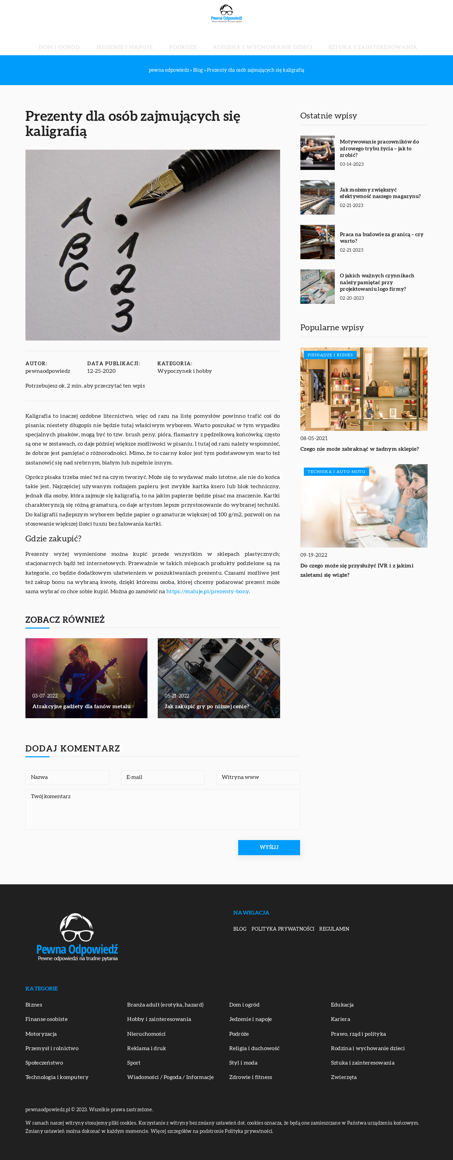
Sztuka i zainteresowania (336, 41)
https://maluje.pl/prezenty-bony (207, 591)
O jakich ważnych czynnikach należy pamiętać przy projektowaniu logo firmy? (377, 282)
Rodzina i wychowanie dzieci (250, 41)
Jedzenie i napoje (148, 41)
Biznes (33, 1005)
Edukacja (342, 1005)
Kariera (340, 1019)
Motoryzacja (41, 1034)
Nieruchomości (146, 1034)
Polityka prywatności (283, 929)
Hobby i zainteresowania (159, 1019)
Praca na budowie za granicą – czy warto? (381, 238)
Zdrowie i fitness (251, 1077)
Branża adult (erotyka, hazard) (165, 1005)
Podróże (190, 41)
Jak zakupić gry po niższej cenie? (207, 706)
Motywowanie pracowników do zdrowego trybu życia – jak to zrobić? (379, 148)
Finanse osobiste (46, 1019)
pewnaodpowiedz (47, 371)
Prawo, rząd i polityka (358, 1034)
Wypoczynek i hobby (184, 371)
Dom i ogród (101, 41)
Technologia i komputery (57, 1077)
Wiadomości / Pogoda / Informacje (170, 1077)
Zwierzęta (344, 1077)
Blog (239, 929)
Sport (134, 1063)
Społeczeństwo (44, 1063)
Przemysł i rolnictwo (51, 1048)
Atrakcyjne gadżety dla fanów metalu (81, 706)
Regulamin (334, 929)
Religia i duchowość (254, 1048)
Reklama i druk (146, 1048)
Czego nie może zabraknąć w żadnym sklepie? (359, 449)
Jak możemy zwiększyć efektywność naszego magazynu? (380, 193)
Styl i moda (243, 1063)
